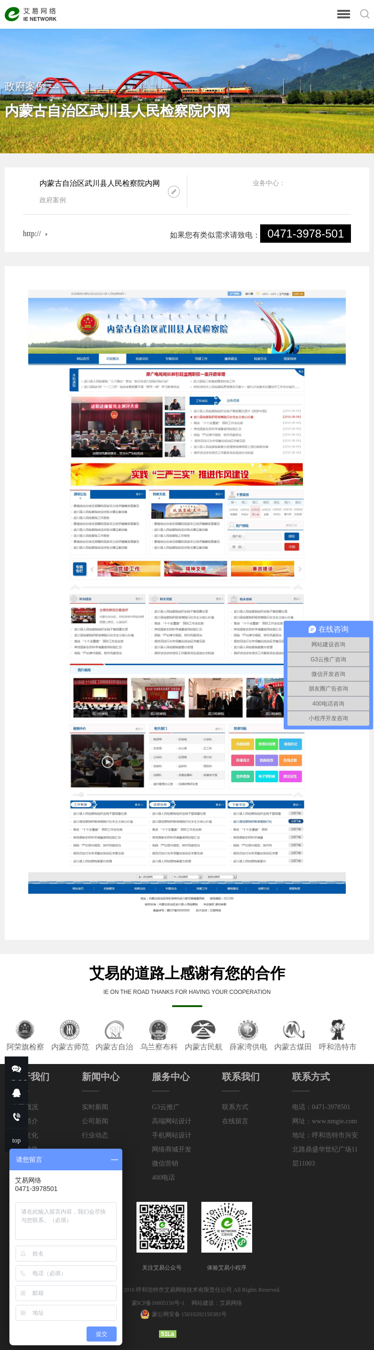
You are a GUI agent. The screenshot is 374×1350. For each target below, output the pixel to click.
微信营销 (165, 1163)
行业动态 (95, 1135)
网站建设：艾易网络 (216, 1303)
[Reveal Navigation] (343, 15)
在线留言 (235, 1121)
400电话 (163, 1177)
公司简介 (25, 1121)
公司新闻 (95, 1121)
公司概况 (25, 1107)
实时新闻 (95, 1107)
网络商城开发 (171, 1149)
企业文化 (25, 1135)
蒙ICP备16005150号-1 (159, 1303)
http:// (32, 234)
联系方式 (235, 1107)
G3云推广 (166, 1107)
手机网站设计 (171, 1135)
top (16, 1140)
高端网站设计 (171, 1121)
